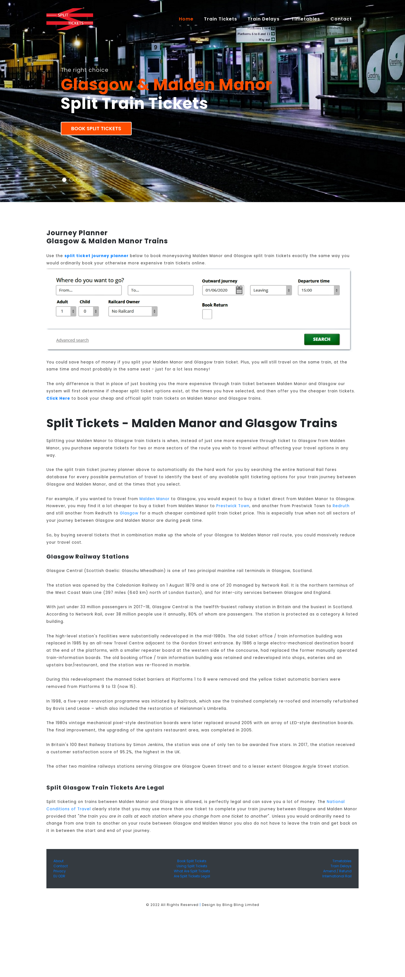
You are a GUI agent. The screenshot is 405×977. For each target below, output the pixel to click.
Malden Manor (155, 499)
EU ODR (59, 876)
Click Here (58, 398)
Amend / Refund (337, 871)
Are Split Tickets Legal (192, 876)
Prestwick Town (232, 506)
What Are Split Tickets (192, 871)
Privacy (59, 871)
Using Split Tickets (192, 866)
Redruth (341, 506)
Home (189, 18)
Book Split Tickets (96, 128)
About (58, 861)
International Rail (337, 876)
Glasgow (129, 513)
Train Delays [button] (264, 19)
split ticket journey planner (96, 255)
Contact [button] (341, 19)
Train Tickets (220, 19)
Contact (60, 866)
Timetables (305, 19)
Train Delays (341, 866)
